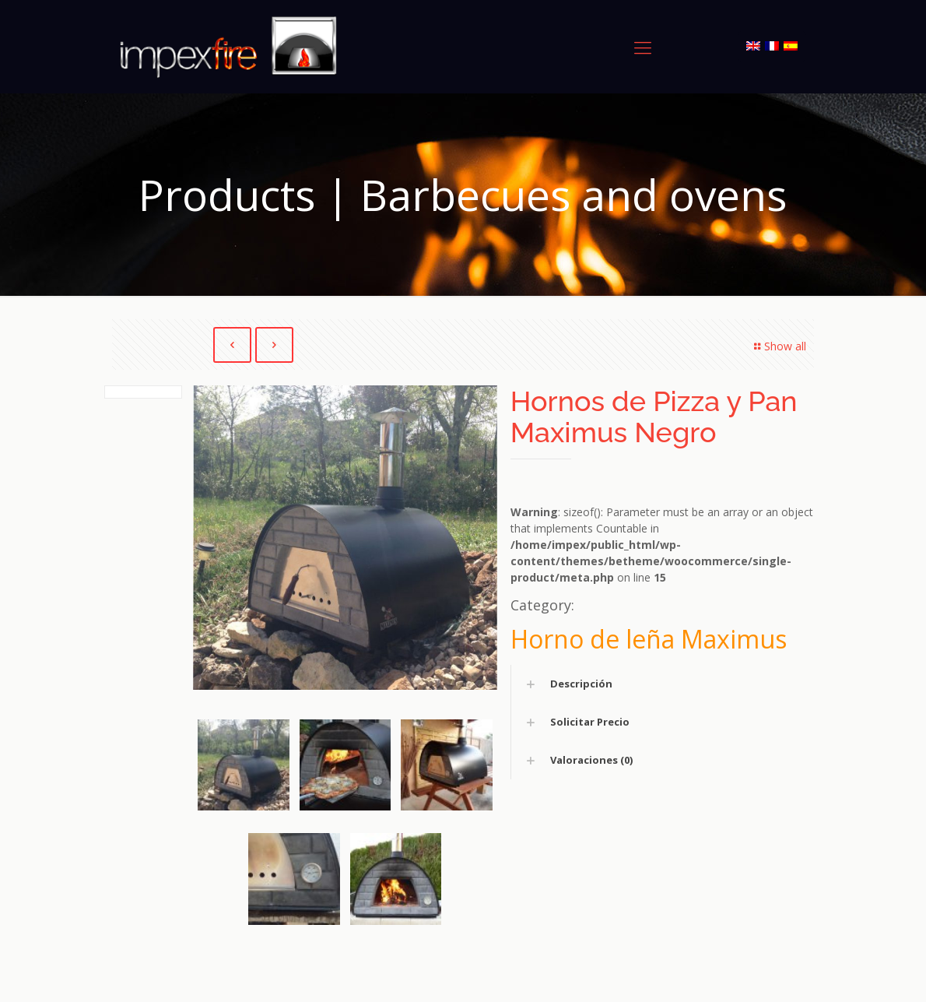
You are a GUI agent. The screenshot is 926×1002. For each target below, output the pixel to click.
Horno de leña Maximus (648, 639)
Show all (778, 346)
